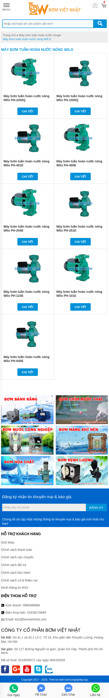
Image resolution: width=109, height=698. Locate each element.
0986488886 (31, 605)
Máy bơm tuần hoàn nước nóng (39, 35)
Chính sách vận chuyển (17, 557)
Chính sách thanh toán (16, 549)
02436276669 (36, 612)
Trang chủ (9, 35)
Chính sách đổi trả (13, 565)
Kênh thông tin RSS (14, 587)
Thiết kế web (56, 679)
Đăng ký (96, 507)
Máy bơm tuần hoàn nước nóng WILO (27, 39)
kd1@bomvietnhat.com (30, 619)
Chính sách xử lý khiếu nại (19, 580)
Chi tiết (27, 111)
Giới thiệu (8, 542)
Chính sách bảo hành (15, 572)
